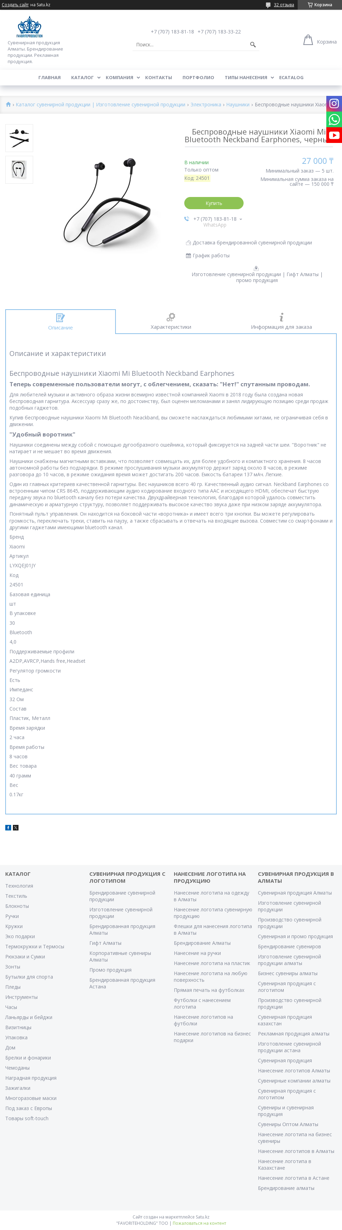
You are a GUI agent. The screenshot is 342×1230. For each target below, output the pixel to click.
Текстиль (16, 896)
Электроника (206, 105)
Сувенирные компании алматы (294, 1080)
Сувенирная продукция (285, 1060)
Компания (119, 77)
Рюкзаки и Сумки (25, 956)
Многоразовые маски (31, 1098)
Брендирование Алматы (202, 943)
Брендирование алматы (286, 1188)
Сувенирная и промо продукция (295, 936)
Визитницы (18, 1027)
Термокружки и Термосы (34, 946)
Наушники (238, 105)
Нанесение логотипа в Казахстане (284, 1164)
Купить (214, 203)
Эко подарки (20, 936)
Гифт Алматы (105, 943)
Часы (11, 1007)
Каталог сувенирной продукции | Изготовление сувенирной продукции (100, 105)
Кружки (14, 926)
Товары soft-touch (27, 1118)
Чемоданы (17, 1067)
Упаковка (16, 1037)
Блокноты (17, 906)
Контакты (158, 77)
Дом (10, 1047)
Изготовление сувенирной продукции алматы (289, 959)
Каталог (82, 77)
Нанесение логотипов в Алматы (296, 1151)
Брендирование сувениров (289, 946)
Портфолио (198, 77)
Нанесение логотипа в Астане (293, 1178)
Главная (49, 77)
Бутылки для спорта (29, 976)
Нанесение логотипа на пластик (212, 963)
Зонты (12, 966)
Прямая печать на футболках (209, 990)
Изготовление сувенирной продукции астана (289, 1047)
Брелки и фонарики (28, 1057)
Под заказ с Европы (28, 1108)
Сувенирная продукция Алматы (295, 892)
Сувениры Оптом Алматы (288, 1124)
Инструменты (21, 997)
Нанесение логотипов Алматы (294, 1070)
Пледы (13, 987)
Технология (19, 885)
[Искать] (253, 45)
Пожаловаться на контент (199, 1223)
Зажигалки (17, 1088)
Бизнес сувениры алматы (288, 973)
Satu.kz (202, 1217)
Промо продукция (110, 969)
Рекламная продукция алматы (293, 1033)
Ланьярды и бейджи (28, 1017)
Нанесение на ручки (197, 953)
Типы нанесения (246, 77)
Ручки (12, 916)
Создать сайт (15, 4)
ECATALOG (291, 77)
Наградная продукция (31, 1078)
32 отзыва (284, 5)
